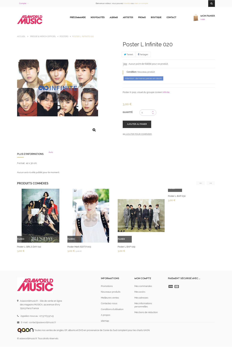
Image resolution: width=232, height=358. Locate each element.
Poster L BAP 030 (177, 196)
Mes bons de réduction (146, 312)
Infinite (166, 92)
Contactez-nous (109, 303)
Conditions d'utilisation (112, 309)
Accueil (21, 36)
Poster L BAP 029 (126, 246)
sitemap (105, 321)
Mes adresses (141, 297)
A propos (105, 315)
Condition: (132, 72)
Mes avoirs (139, 292)
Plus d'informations (30, 154)
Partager (143, 54)
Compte (22, 3)
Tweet (128, 54)
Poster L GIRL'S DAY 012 (29, 246)
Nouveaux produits (110, 292)
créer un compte (141, 3)
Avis (51, 152)
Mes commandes (143, 286)
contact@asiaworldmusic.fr (42, 322)
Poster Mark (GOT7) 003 (79, 246)
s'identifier (127, 3)
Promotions (107, 286)
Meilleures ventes (110, 297)
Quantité (128, 112)
